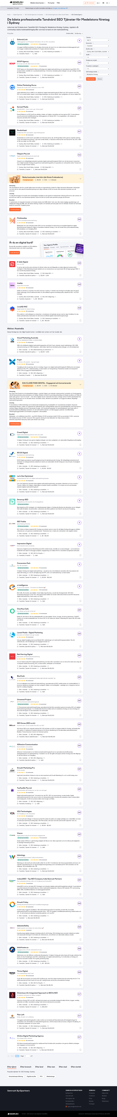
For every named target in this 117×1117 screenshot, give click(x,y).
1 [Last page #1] (32, 1056)
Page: (22, 1056)
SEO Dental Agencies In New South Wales (57, 14)
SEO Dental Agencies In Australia (34, 14)
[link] (51, 3)
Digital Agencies (17, 14)
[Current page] (27, 1056)
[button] (98, 3)
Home (9, 14)
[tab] (11, 1067)
